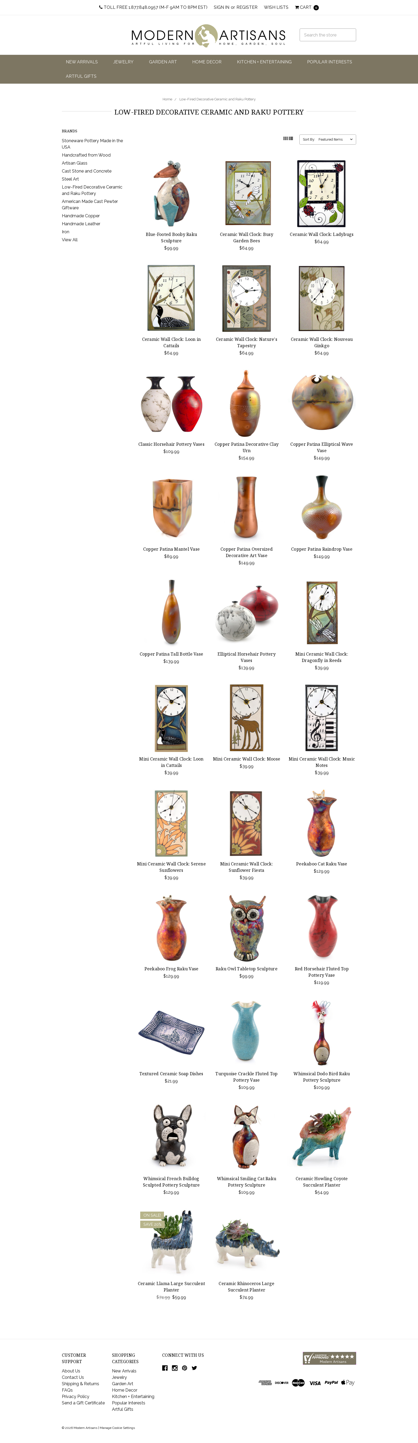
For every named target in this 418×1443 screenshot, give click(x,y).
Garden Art (163, 61)
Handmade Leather (81, 223)
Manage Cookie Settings (117, 1428)
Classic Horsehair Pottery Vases (171, 444)
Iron (65, 231)
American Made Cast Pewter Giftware (90, 204)
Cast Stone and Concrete (86, 171)
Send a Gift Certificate (83, 1402)
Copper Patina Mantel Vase (171, 549)
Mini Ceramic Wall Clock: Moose (246, 759)
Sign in (221, 7)
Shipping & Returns (80, 1383)
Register (247, 7)
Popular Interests (329, 61)
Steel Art (70, 179)
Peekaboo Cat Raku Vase (321, 864)
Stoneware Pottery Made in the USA (92, 144)
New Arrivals (82, 61)
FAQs (67, 1390)
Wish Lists (276, 7)
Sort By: (309, 139)
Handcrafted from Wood (86, 155)
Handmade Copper (81, 215)
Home (167, 99)
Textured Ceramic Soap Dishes (171, 1074)
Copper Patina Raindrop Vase (321, 549)
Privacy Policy (75, 1396)
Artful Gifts (81, 76)
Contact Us (73, 1377)
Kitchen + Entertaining (264, 61)
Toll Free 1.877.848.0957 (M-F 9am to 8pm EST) (153, 7)
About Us (71, 1370)
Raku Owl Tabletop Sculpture (247, 969)
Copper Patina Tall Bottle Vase (171, 654)
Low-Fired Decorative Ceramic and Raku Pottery (217, 99)
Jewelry (123, 61)
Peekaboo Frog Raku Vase (171, 969)
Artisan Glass (74, 163)
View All (70, 239)
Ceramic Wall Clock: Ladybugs (321, 234)
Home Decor (207, 61)
